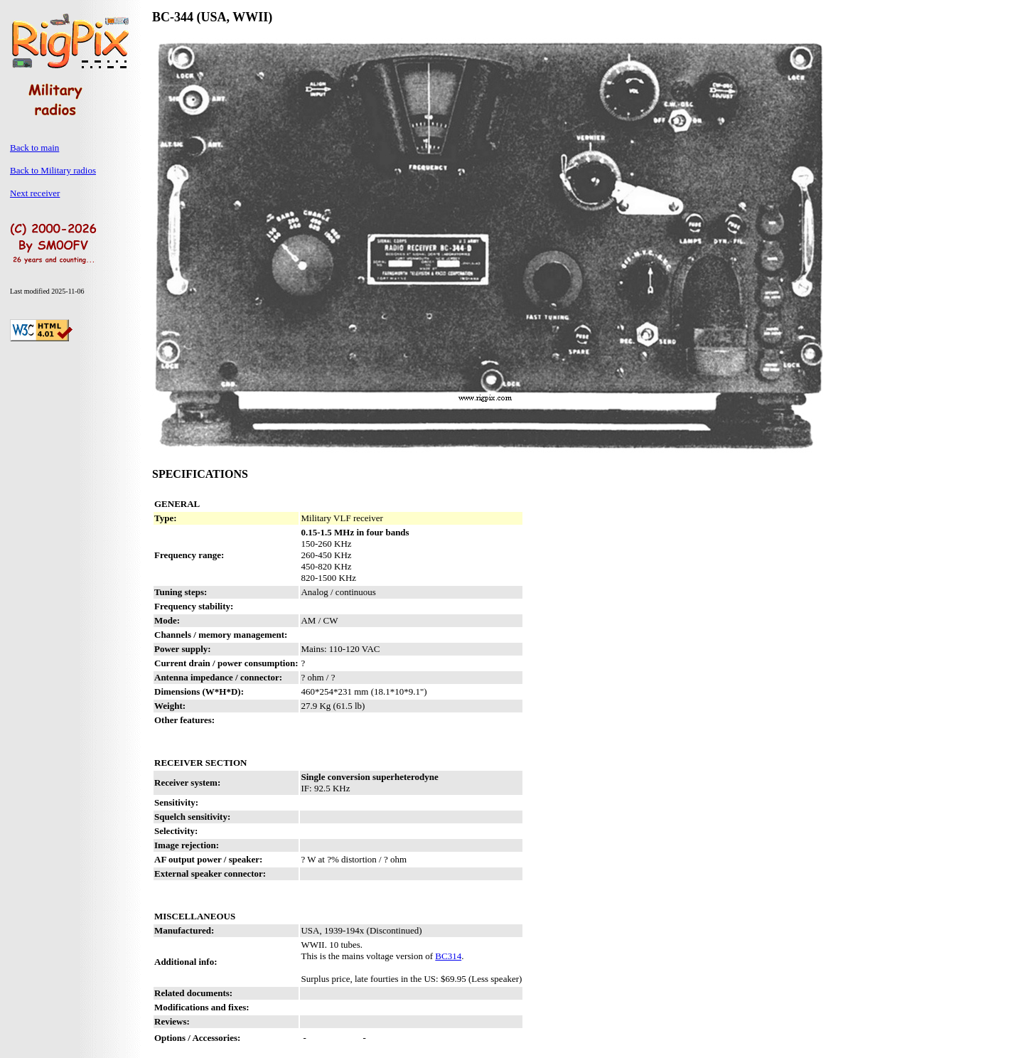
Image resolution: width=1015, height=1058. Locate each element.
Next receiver (35, 193)
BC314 (448, 956)
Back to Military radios (53, 170)
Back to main (34, 147)
